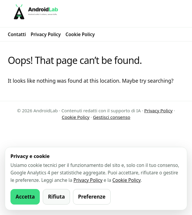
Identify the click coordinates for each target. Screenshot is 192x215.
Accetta (25, 196)
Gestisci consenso (111, 117)
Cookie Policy (80, 34)
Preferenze (92, 196)
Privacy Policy (46, 34)
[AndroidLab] (96, 13)
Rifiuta (56, 196)
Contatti (17, 34)
